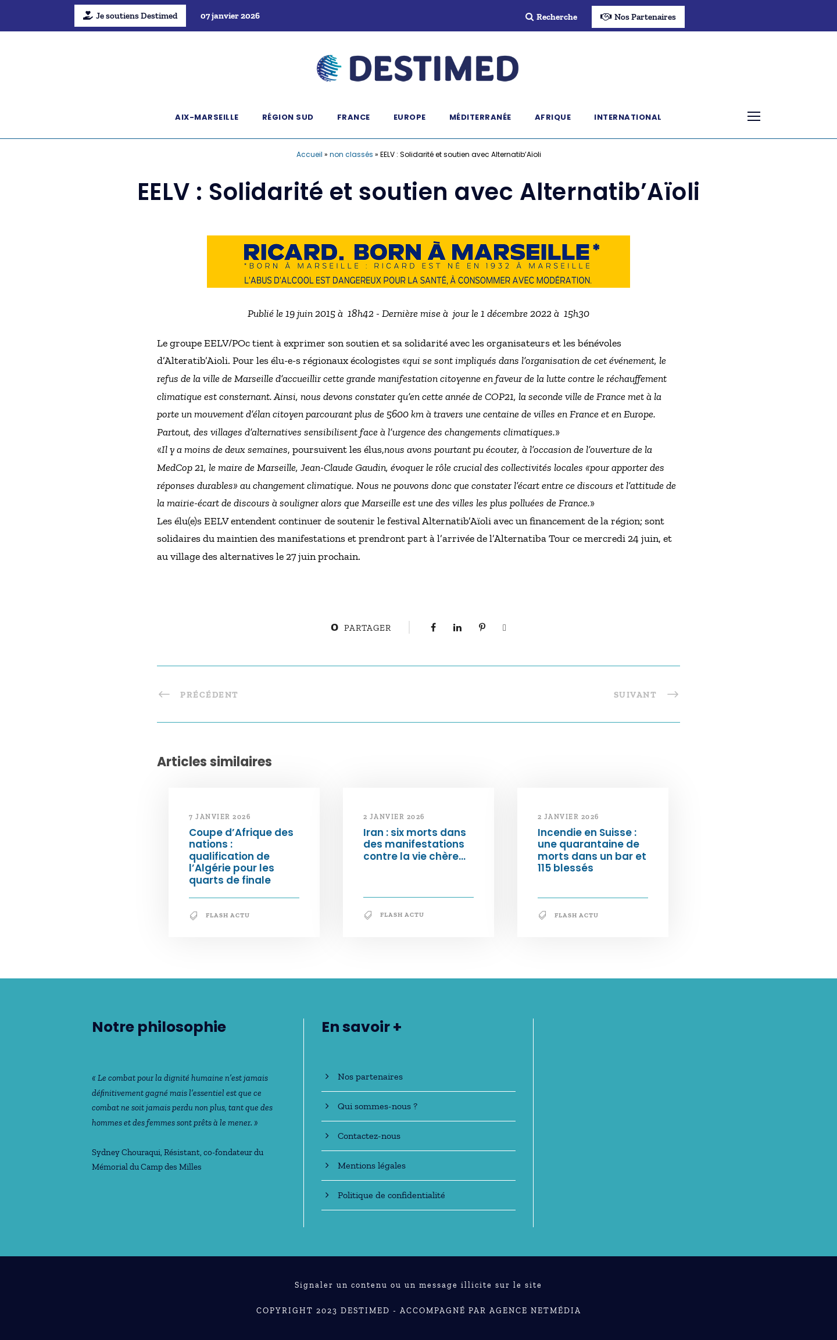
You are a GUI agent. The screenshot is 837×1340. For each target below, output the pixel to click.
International (628, 117)
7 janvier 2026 (220, 817)
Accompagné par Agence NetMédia (490, 1311)
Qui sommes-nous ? (377, 1106)
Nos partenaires (370, 1076)
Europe (410, 117)
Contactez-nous (369, 1135)
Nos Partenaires (638, 17)
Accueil (309, 154)
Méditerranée (480, 117)
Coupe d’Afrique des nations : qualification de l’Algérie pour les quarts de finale (241, 856)
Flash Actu (228, 915)
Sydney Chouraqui (126, 1152)
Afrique (553, 117)
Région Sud (288, 117)
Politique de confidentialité (391, 1194)
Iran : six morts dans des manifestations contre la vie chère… (414, 844)
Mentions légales (372, 1165)
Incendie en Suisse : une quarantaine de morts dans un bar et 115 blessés (592, 850)
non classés (351, 154)
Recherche (551, 17)
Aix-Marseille (207, 117)
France (353, 117)
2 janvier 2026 (394, 817)
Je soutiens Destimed (130, 15)
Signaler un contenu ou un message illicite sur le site (418, 1285)
